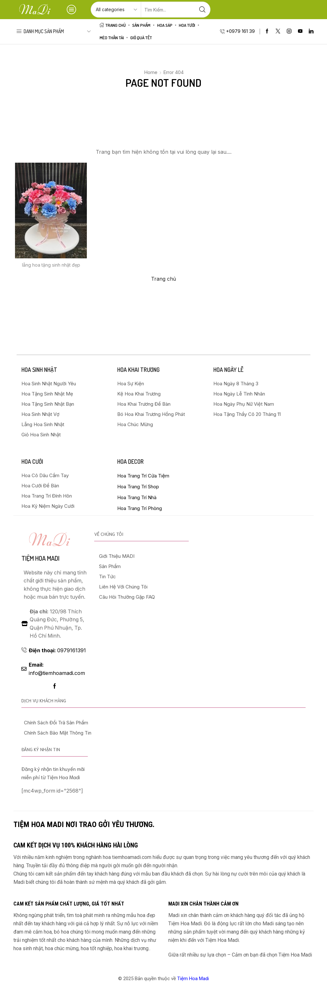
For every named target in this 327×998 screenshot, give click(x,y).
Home (150, 72)
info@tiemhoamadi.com (57, 669)
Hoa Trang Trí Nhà (136, 497)
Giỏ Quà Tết (141, 37)
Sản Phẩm (141, 25)
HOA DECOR (130, 461)
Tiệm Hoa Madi (193, 978)
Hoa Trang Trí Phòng (139, 508)
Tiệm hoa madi (40, 558)
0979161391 (57, 650)
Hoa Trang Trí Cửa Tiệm (143, 476)
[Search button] (202, 9)
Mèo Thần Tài (112, 37)
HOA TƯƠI (187, 25)
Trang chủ (163, 279)
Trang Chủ (113, 25)
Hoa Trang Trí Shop (138, 487)
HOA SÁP (164, 25)
